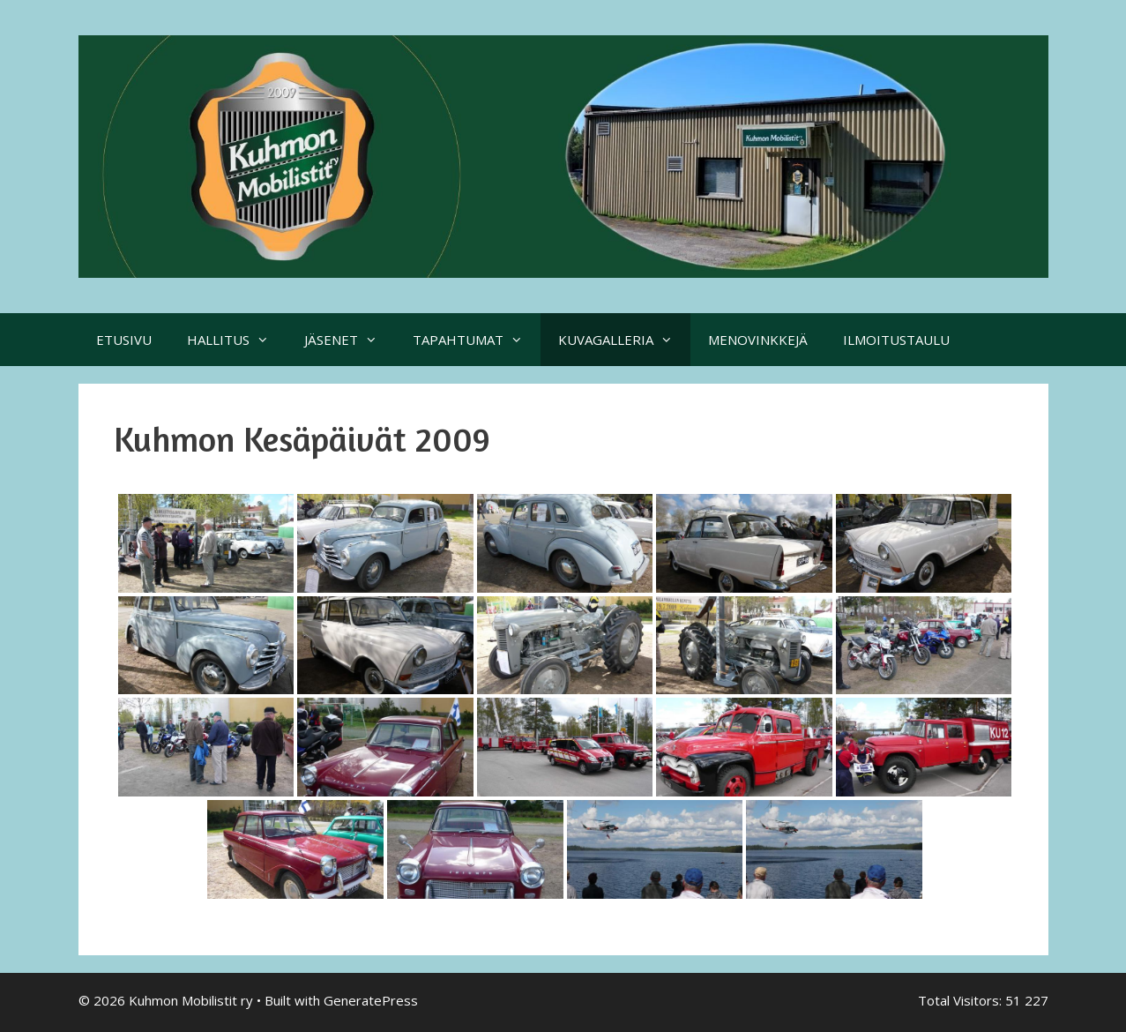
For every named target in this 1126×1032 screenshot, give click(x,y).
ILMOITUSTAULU (896, 339)
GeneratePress (371, 1000)
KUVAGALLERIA (624, 339)
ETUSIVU (124, 339)
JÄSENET (349, 339)
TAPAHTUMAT (477, 339)
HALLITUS (237, 339)
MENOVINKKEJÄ (758, 339)
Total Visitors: (961, 1000)
